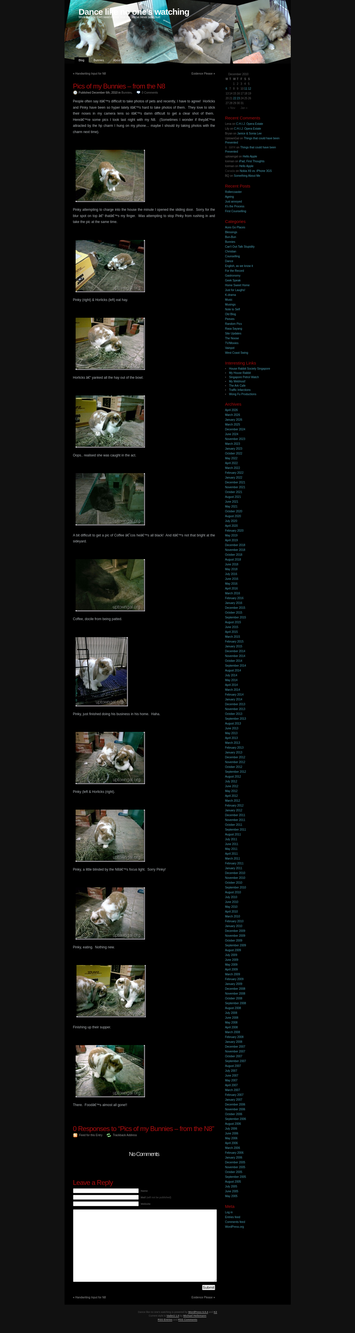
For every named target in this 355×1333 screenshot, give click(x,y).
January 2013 (233, 752)
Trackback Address (125, 1135)
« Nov (231, 107)
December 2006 (235, 1104)
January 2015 (233, 646)
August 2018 (233, 559)
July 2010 (231, 897)
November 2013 (235, 709)
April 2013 (231, 738)
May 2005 (231, 1196)
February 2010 (234, 921)
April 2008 (231, 1027)
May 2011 (231, 848)
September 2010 (235, 887)
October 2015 (233, 612)
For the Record (234, 270)
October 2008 (233, 998)
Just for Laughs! (235, 290)
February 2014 (234, 694)
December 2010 (235, 873)
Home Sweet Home (237, 285)
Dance (229, 261)
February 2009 (234, 979)
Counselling (232, 256)
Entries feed (232, 1217)
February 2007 (234, 1094)
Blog (81, 60)
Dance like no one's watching (134, 11)
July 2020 (231, 521)
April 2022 (231, 463)
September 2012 (235, 771)
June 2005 (231, 1191)
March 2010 (232, 916)
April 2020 (231, 525)
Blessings (231, 232)
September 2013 (235, 718)
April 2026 (231, 410)
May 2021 (231, 506)
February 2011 (234, 863)
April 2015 (231, 631)
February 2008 (234, 1037)
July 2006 (231, 1128)
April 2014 (231, 684)
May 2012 (231, 791)
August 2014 (233, 670)
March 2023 (232, 443)
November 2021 (235, 487)
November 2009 (235, 935)
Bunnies (99, 60)
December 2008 (235, 988)
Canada (230, 170)
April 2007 (231, 1085)
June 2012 (231, 786)
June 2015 (231, 627)
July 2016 (231, 574)
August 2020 (233, 516)
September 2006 (235, 1119)
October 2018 (233, 554)
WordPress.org (234, 1226)
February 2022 (234, 472)
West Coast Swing (236, 352)
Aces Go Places (235, 227)
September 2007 (235, 1061)
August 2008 (233, 1008)
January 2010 (233, 926)
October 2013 (233, 713)
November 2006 (235, 1109)
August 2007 (233, 1065)
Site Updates (233, 333)
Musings (230, 304)
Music (228, 299)
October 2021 (233, 492)
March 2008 (232, 1032)
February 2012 (234, 805)
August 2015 (233, 622)
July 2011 (231, 839)
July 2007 (231, 1070)
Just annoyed (233, 201)
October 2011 (233, 824)
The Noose (232, 338)
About (117, 60)
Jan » (243, 107)
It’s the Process (234, 206)
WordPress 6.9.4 (198, 1312)
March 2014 (232, 689)
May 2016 (231, 583)
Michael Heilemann (194, 1315)
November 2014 (235, 656)
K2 (215, 1312)
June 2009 (231, 959)
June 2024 (231, 434)
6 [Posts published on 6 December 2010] (226, 88)
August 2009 (233, 950)
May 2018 (231, 569)
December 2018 (235, 545)
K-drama (230, 294)
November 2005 (235, 1167)
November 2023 (235, 439)
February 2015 (234, 641)
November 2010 (235, 877)
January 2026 (233, 419)
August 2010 (233, 892)
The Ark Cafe (237, 385)
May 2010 (231, 906)
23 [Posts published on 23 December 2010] (238, 98)
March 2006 (232, 1147)
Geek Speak (233, 280)
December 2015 (235, 607)
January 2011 (233, 868)
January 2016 (233, 603)
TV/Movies (231, 343)
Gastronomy (232, 275)
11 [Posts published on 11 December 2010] (245, 88)
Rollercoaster (233, 191)
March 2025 (232, 424)
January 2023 (233, 448)
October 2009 (233, 940)
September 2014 (235, 665)
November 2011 (235, 820)
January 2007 (233, 1099)
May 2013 (231, 733)
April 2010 (231, 911)
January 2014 (233, 699)
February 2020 (234, 530)
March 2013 (232, 742)
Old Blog (230, 314)
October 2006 (233, 1114)
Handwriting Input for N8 (90, 73)
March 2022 (232, 467)
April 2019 (231, 540)
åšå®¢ (230, 147)
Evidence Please (202, 73)
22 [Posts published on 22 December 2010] (234, 98)
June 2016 (231, 578)
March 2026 (232, 414)
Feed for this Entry (91, 1135)
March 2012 (232, 800)
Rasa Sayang (233, 328)
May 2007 (231, 1080)
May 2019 (231, 535)
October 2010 (233, 882)
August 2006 (233, 1123)
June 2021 (231, 501)
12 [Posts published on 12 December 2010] (249, 88)
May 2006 (231, 1138)
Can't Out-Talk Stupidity (240, 246)
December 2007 (235, 1046)
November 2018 (235, 549)
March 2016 (232, 593)
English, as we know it (239, 266)
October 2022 (233, 453)
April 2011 (231, 853)
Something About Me (247, 175)
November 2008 (235, 993)
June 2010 (231, 902)
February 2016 (234, 598)
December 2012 (235, 757)
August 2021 (233, 496)
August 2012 (233, 776)
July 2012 (231, 781)
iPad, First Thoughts (251, 161)
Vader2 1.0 (173, 1315)
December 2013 (235, 704)
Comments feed (235, 1222)
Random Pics (233, 323)
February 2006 (234, 1152)
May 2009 (231, 964)
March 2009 (232, 974)
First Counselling (235, 211)
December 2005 (235, 1162)
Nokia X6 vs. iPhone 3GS (256, 170)
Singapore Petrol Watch (244, 377)
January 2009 (233, 983)
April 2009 (231, 969)
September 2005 (235, 1176)
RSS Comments (188, 1319)
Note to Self (232, 309)
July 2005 (231, 1186)
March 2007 (232, 1090)
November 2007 (235, 1051)
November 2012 (235, 762)
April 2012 (231, 795)
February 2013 (234, 747)
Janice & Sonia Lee (249, 133)
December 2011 (235, 815)
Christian (230, 251)
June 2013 (231, 728)
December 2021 (235, 482)
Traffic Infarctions (240, 389)
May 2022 (231, 458)
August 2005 (233, 1181)
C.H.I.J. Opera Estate (249, 123)
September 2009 (235, 945)
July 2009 (231, 955)
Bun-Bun (230, 237)
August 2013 (233, 723)
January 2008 (233, 1041)
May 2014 (231, 680)
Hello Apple (250, 156)
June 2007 (231, 1075)
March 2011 (232, 858)
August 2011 (233, 834)
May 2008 (231, 1022)
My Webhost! (237, 381)
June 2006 (231, 1133)
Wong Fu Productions (242, 394)
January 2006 (233, 1157)
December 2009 (235, 930)
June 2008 (231, 1017)
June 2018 (231, 564)
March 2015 (232, 636)
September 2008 (235, 1003)
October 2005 (233, 1172)
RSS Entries (165, 1319)
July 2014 (231, 675)
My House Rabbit (240, 372)
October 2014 (233, 660)
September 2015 (235, 617)
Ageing (229, 196)
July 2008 (231, 1012)
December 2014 (235, 651)
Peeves (229, 319)
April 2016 (231, 588)
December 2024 (235, 429)
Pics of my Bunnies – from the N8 (119, 86)
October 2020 (233, 511)
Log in (229, 1212)
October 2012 (233, 766)
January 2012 (233, 810)
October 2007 (233, 1056)
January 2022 (233, 477)
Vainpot (229, 347)
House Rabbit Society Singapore (249, 368)
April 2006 (231, 1143)
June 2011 (231, 844)
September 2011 (235, 829)
